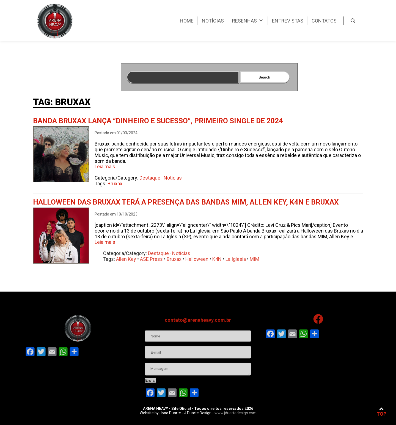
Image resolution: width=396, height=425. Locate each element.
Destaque (151, 178)
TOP (381, 412)
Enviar (150, 398)
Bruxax (116, 183)
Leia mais (105, 166)
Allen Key (144, 259)
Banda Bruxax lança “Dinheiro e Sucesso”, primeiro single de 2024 (158, 121)
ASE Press (169, 259)
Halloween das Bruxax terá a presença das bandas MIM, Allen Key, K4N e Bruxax (186, 202)
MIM (272, 259)
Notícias (175, 178)
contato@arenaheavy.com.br (198, 338)
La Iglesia (254, 259)
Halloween (215, 259)
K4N (235, 259)
